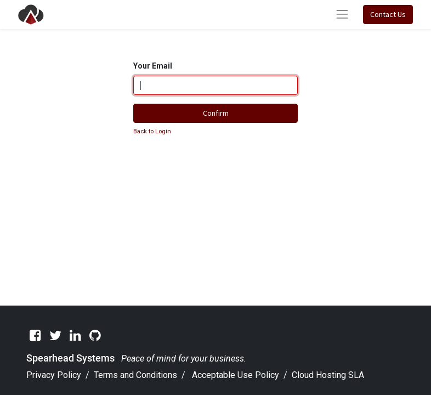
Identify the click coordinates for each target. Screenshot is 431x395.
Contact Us (388, 14)
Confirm (216, 113)
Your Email (152, 65)
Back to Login (152, 131)
